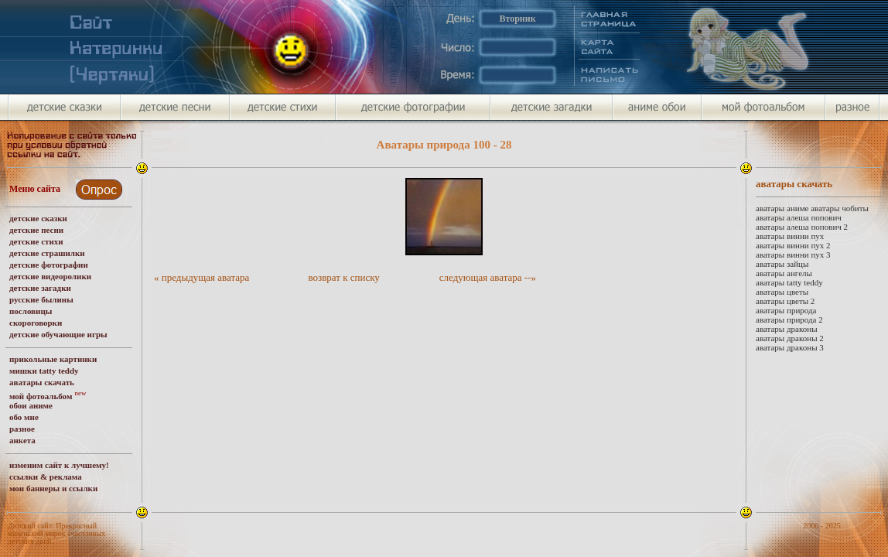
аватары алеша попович (799, 217)
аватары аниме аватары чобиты (812, 208)
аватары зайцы (782, 263)
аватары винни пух (790, 236)
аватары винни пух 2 (793, 245)
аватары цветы (782, 291)
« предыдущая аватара (201, 277)
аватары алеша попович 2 (802, 226)
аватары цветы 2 (785, 301)
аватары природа (786, 310)
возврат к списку (344, 277)
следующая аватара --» (487, 277)
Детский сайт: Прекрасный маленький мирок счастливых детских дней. (56, 533)
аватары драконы (787, 328)
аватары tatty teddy (789, 282)
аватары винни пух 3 (793, 254)
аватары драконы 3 (790, 347)
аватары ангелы (784, 273)
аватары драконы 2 (790, 338)
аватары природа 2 (789, 319)
